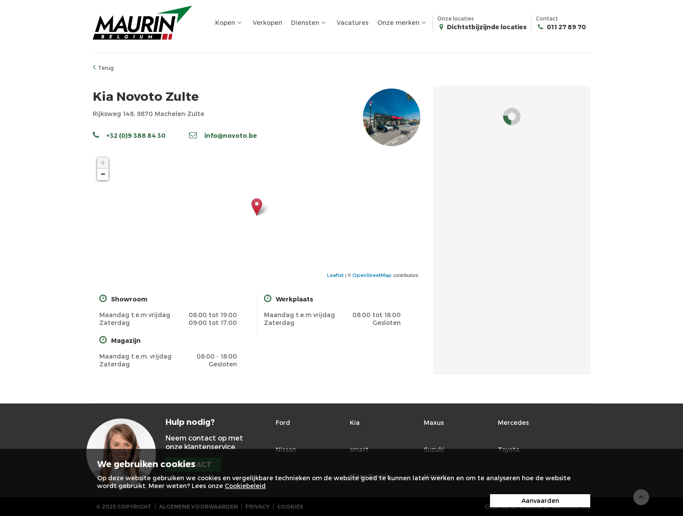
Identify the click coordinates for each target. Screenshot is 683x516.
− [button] (103, 174)
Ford (283, 422)
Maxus (434, 422)
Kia (355, 422)
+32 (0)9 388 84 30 (129, 135)
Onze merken (402, 23)
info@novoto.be (223, 135)
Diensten (309, 23)
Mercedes (513, 422)
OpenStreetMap (372, 275)
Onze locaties (482, 23)
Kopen (229, 23)
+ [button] (103, 163)
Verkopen (267, 22)
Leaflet (335, 275)
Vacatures (353, 22)
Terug (103, 67)
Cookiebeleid (245, 485)
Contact (561, 23)
